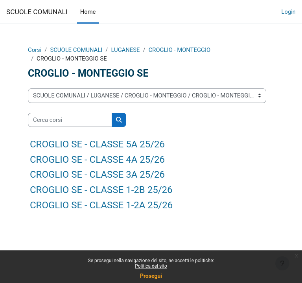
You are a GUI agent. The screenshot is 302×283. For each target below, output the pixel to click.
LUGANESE (125, 49)
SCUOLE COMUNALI (37, 12)
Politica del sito (151, 266)
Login (289, 11)
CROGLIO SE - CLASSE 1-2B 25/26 (101, 189)
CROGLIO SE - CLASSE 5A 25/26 (97, 144)
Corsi (34, 49)
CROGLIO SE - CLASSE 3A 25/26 (97, 174)
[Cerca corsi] (70, 120)
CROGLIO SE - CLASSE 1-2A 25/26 (101, 205)
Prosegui (151, 276)
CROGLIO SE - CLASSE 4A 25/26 (97, 159)
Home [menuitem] (88, 11)
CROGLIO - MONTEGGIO (180, 49)
